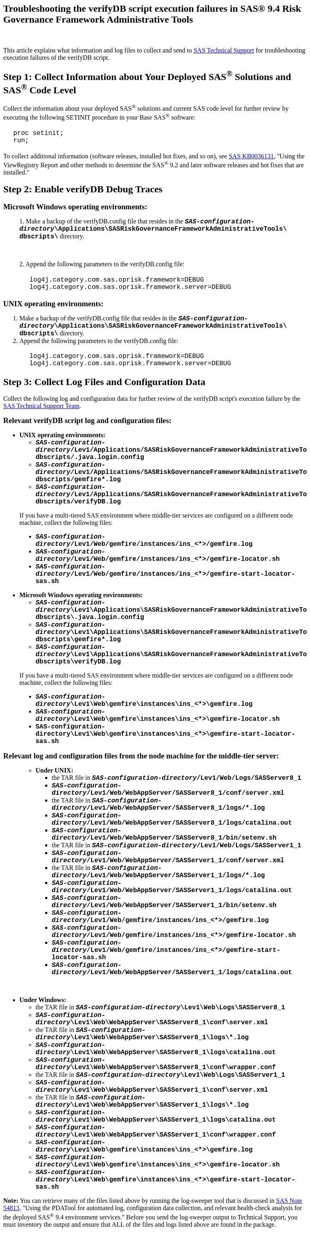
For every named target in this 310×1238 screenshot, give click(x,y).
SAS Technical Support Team (41, 405)
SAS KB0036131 (251, 156)
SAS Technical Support (223, 50)
